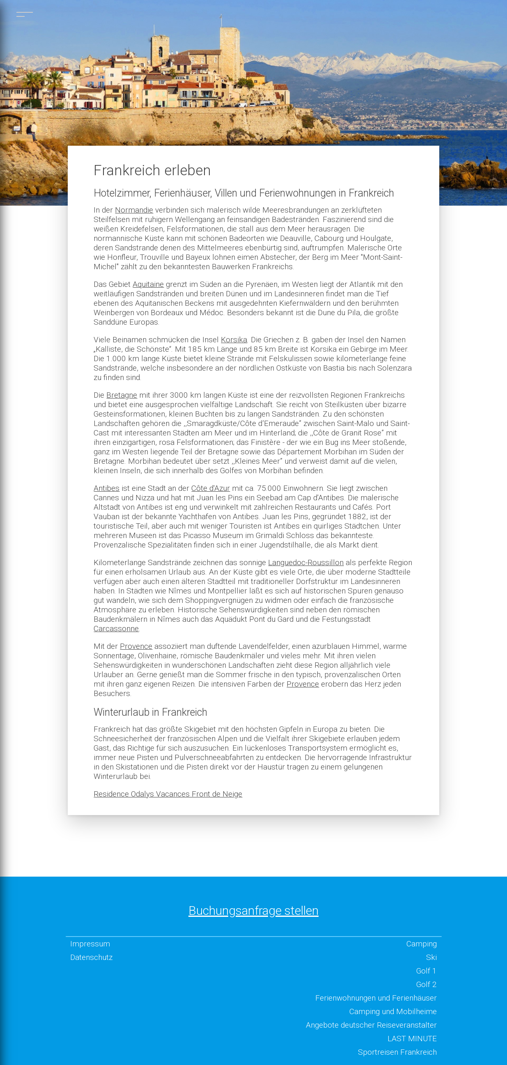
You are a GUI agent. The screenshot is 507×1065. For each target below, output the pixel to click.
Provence (136, 646)
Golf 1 (426, 971)
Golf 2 (426, 984)
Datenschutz (91, 957)
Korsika (234, 339)
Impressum (90, 943)
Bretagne (121, 395)
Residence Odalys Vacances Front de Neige (168, 794)
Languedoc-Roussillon (306, 562)
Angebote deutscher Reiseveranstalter (371, 1025)
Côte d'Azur (210, 488)
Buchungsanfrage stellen (253, 910)
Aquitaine (148, 284)
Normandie (134, 210)
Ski (431, 957)
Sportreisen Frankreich (397, 1052)
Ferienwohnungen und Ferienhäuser (376, 998)
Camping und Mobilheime (393, 1011)
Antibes (106, 488)
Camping (421, 943)
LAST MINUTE (412, 1038)
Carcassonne (116, 628)
